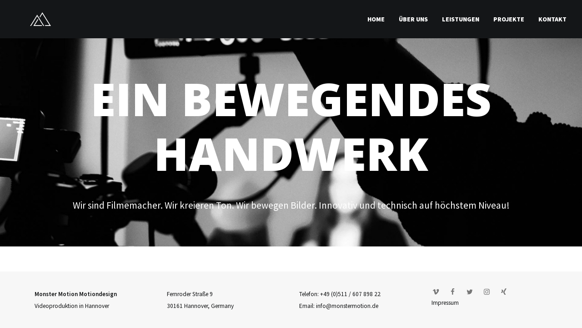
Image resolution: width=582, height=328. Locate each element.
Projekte (508, 19)
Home (376, 19)
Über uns (413, 19)
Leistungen (460, 19)
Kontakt (552, 19)
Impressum (445, 303)
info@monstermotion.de (347, 306)
